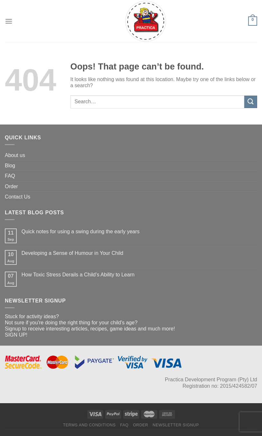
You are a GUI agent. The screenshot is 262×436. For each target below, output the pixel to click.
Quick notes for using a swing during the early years (81, 231)
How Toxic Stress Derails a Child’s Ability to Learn (78, 274)
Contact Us (17, 196)
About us (15, 155)
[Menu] (9, 21)
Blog (10, 165)
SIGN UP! (16, 335)
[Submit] (250, 102)
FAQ (10, 176)
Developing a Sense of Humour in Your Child (72, 253)
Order (11, 186)
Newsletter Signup (176, 425)
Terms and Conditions (89, 425)
